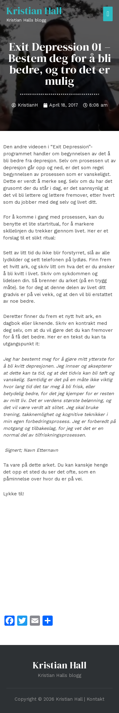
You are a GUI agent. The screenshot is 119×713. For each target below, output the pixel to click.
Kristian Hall (34, 11)
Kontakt (95, 699)
